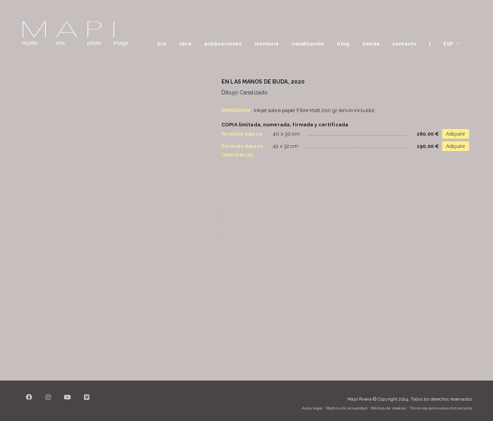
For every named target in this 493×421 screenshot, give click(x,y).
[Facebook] (29, 401)
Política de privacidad (346, 408)
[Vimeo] (86, 401)
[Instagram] (48, 401)
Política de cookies (388, 408)
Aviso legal (312, 408)
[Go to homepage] (75, 33)
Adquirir (455, 134)
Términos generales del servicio (441, 408)
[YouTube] (67, 401)
